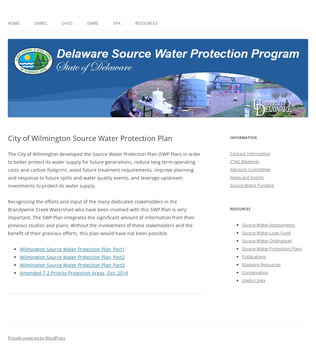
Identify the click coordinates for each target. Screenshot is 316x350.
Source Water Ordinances (267, 241)
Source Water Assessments (268, 225)
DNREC (41, 23)
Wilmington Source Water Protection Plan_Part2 (72, 257)
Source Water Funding (252, 185)
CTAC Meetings (244, 161)
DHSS (67, 23)
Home (14, 23)
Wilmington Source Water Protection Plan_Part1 (72, 249)
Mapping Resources (261, 264)
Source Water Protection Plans (272, 249)
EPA (117, 23)
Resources (146, 23)
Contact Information (250, 154)
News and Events (247, 177)
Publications (254, 257)
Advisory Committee (250, 169)
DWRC (93, 23)
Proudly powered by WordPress (36, 338)
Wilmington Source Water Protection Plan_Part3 (72, 265)
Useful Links (253, 280)
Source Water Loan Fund (266, 233)
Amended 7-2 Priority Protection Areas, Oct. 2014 (74, 273)
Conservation (255, 272)
